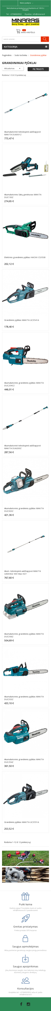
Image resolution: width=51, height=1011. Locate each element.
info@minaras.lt (39, 14)
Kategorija (10, 46)
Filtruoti (38, 69)
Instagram (28, 1004)
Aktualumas (12, 68)
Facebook (21, 1004)
